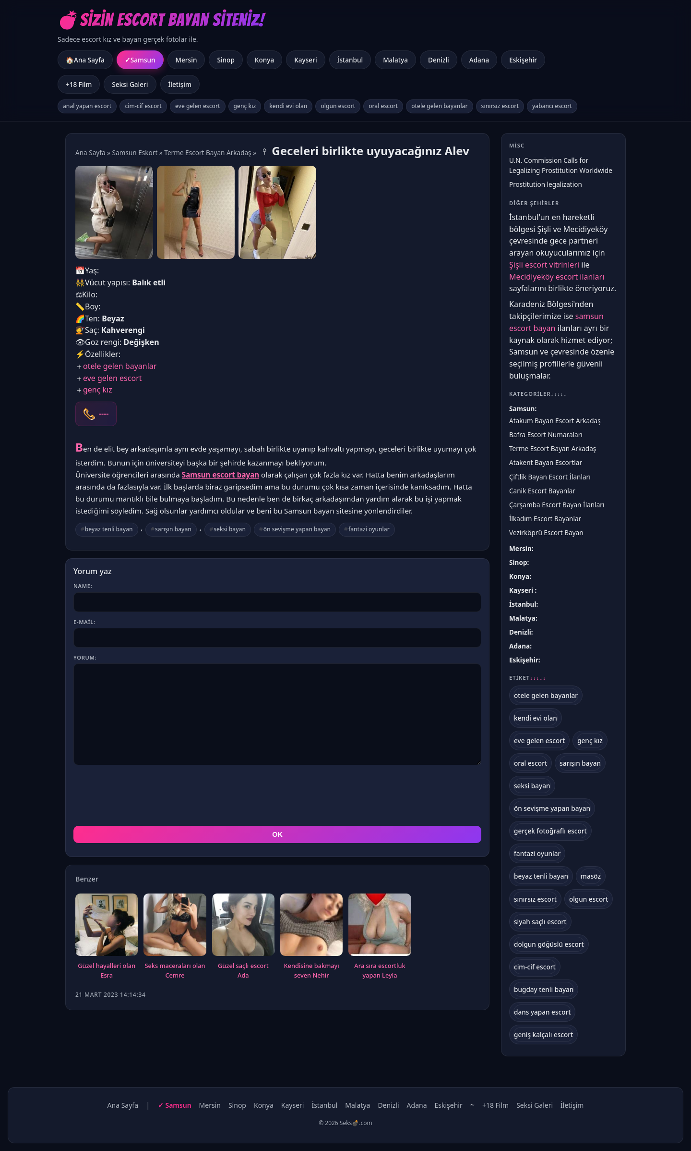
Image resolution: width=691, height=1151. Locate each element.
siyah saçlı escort (540, 921)
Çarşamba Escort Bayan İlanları (556, 504)
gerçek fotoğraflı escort (550, 830)
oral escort (383, 106)
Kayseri (305, 59)
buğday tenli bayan (543, 989)
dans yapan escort (542, 1011)
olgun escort (338, 106)
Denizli (438, 59)
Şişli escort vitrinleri (544, 264)
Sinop (225, 59)
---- (103, 413)
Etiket (527, 677)
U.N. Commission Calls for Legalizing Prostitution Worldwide (560, 165)
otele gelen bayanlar (439, 106)
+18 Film (79, 84)
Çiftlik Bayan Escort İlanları (550, 476)
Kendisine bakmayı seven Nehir (311, 927)
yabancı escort (552, 106)
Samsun (143, 59)
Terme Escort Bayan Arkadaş (207, 152)
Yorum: (84, 657)
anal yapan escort (87, 106)
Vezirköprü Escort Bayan (546, 532)
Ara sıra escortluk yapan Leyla (379, 927)
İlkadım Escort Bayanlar (545, 518)
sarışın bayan (173, 529)
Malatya (395, 59)
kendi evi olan (288, 106)
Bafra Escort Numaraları (546, 434)
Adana (479, 59)
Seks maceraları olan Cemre (174, 927)
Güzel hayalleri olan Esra (106, 927)
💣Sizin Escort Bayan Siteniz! (161, 20)
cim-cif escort (143, 106)
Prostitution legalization (545, 184)
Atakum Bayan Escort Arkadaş (555, 420)
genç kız (245, 106)
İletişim (179, 84)
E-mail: (84, 621)
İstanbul (350, 59)
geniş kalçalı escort (543, 1034)
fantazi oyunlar (369, 529)
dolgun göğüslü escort (549, 944)
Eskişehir (523, 59)
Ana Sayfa (90, 152)
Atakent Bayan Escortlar (545, 462)
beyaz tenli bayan (109, 529)
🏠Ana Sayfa (85, 59)
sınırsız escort (500, 106)
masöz (591, 876)
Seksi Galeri (130, 84)
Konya (264, 59)
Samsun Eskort (135, 152)
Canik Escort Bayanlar (542, 490)
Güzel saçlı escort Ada (243, 927)
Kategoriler (538, 393)
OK (277, 791)
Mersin (186, 59)
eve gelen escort (197, 106)
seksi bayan (230, 529)
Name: (82, 585)
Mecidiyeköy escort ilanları (556, 276)
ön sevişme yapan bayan (297, 529)
